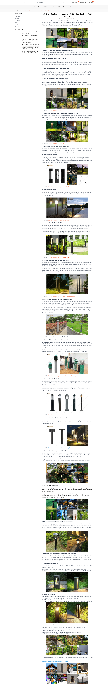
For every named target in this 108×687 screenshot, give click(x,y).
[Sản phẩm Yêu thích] (75, 2)
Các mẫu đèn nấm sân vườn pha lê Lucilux (59, 257)
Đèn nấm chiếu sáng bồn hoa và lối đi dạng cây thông (62, 376)
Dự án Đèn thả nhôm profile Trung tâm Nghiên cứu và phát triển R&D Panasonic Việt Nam (30, 41)
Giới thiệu (45, 7)
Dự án (59, 7)
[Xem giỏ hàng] (90, 2)
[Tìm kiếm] (64, 2)
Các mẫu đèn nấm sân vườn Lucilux (57, 143)
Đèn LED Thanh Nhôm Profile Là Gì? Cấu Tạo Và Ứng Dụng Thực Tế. (30, 52)
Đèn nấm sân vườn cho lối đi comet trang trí (59, 415)
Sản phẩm (53, 7)
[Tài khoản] (83, 2)
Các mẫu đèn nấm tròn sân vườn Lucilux (58, 220)
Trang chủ (37, 7)
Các (49, 337)
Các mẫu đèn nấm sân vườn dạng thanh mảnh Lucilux (62, 296)
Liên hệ (72, 7)
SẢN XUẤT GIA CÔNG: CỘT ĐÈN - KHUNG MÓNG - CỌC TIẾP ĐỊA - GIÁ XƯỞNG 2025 (30, 36)
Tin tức (65, 7)
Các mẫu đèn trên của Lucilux (56, 110)
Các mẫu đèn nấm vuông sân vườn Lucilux (59, 187)
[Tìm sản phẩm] (50, 2)
